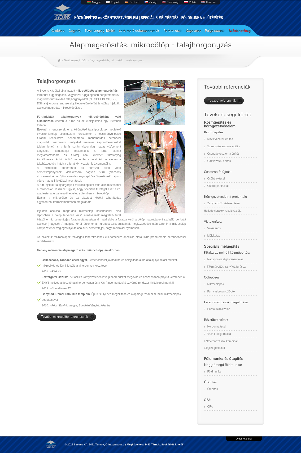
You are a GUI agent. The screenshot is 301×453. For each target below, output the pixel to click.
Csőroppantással (218, 186)
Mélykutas (213, 235)
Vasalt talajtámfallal (219, 334)
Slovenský (173, 2)
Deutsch (134, 2)
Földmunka (214, 371)
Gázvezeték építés (219, 161)
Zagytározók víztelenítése (223, 203)
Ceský (153, 2)
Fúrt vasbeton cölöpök (221, 291)
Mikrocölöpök (215, 284)
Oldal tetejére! (244, 438)
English (115, 2)
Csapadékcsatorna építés (223, 153)
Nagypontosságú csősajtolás (225, 259)
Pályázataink (214, 30)
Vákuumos (214, 228)
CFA (210, 406)
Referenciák (172, 30)
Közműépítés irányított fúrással (226, 266)
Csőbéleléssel (216, 178)
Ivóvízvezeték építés (220, 139)
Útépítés (212, 389)
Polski (192, 2)
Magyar (96, 2)
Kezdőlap (58, 30)
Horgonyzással (216, 326)
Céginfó (74, 30)
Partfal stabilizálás (218, 309)
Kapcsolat (193, 30)
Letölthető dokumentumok (139, 30)
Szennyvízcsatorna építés (223, 146)
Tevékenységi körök (100, 30)
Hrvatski (211, 2)
